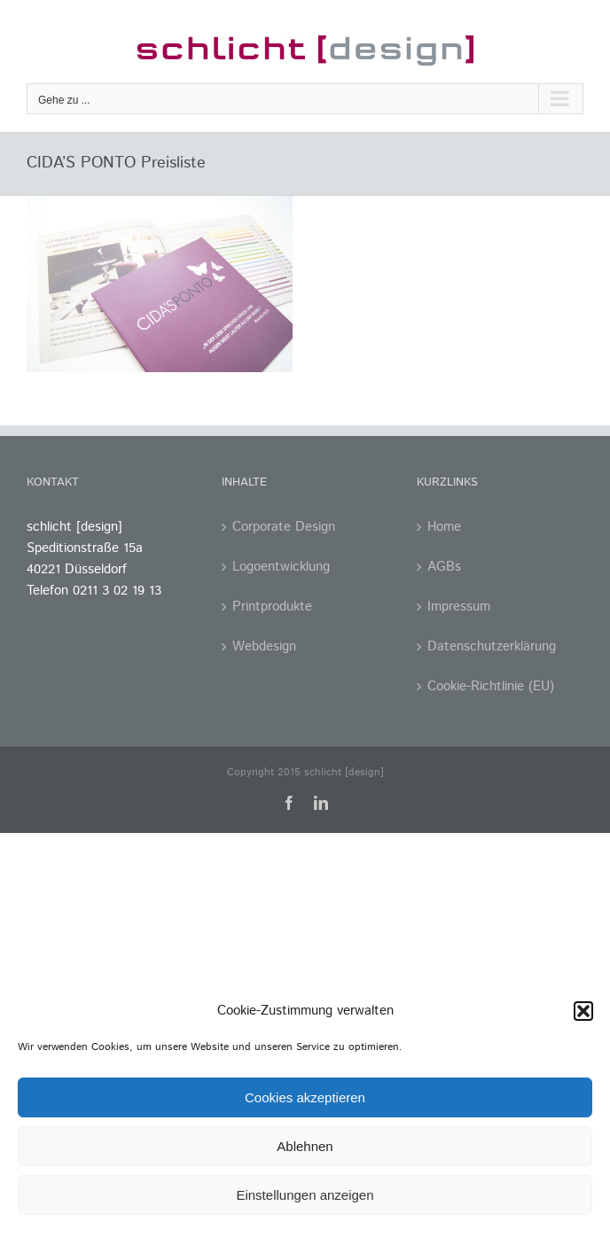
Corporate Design (283, 526)
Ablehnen (304, 1146)
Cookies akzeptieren (305, 1097)
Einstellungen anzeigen (304, 1194)
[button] (583, 1011)
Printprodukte (272, 606)
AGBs (444, 566)
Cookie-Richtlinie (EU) (490, 686)
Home (444, 526)
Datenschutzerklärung (491, 646)
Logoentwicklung (281, 566)
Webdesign (264, 646)
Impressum (458, 606)
